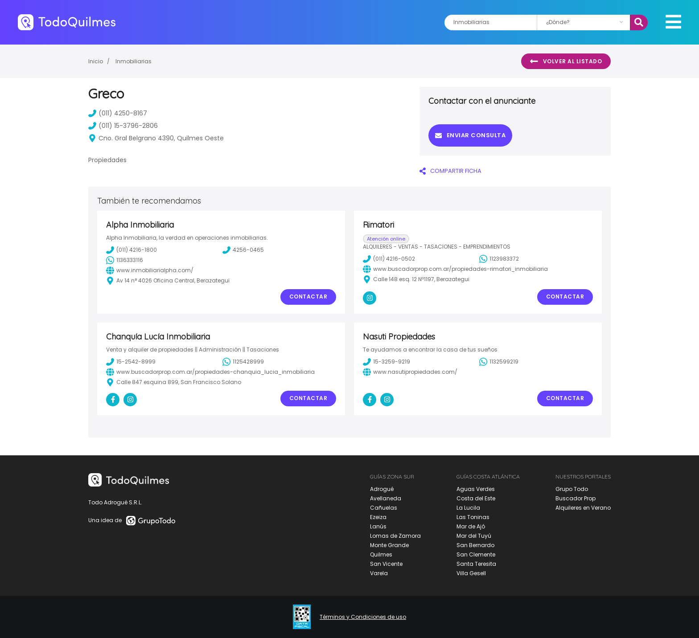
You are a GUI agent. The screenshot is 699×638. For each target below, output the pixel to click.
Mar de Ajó (470, 526)
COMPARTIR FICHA (450, 171)
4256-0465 (243, 250)
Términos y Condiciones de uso (363, 617)
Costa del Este (475, 498)
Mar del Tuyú (473, 536)
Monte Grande (389, 545)
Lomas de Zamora (395, 536)
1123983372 (499, 259)
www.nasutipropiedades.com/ (410, 372)
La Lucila (468, 507)
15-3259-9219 (386, 362)
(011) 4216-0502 (389, 259)
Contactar (308, 296)
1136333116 (124, 260)
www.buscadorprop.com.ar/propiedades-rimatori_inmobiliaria (455, 269)
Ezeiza (378, 517)
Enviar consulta (470, 135)
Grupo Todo (571, 489)
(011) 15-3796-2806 (123, 126)
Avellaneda (385, 498)
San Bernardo (475, 545)
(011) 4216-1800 (131, 250)
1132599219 (498, 362)
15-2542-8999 (131, 362)
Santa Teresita (476, 564)
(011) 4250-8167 (117, 113)
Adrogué (382, 489)
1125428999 (243, 362)
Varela (379, 573)
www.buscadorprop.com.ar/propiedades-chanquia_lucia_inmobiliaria (210, 372)
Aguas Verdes (475, 489)
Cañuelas (383, 507)
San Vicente (386, 564)
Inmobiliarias (133, 61)
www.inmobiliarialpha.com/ (149, 270)
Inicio (95, 61)
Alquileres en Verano (583, 507)
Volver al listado (566, 61)
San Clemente (475, 554)
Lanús (378, 526)
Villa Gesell (471, 573)
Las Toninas (472, 517)
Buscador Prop (575, 498)
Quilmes (381, 554)
